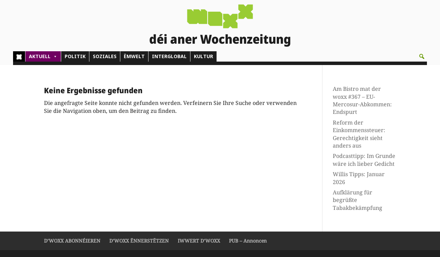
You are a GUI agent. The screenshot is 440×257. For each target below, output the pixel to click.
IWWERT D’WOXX (199, 240)
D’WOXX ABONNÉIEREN (72, 240)
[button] (422, 56)
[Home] (19, 56)
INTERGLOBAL (169, 56)
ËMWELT (134, 56)
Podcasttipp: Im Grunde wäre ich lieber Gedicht (364, 159)
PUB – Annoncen (248, 240)
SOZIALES (105, 56)
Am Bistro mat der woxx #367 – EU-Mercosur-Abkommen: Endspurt (362, 100)
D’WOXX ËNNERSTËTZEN (139, 240)
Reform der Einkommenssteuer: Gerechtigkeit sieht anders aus (359, 134)
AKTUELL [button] (43, 56)
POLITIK (75, 56)
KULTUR (203, 56)
